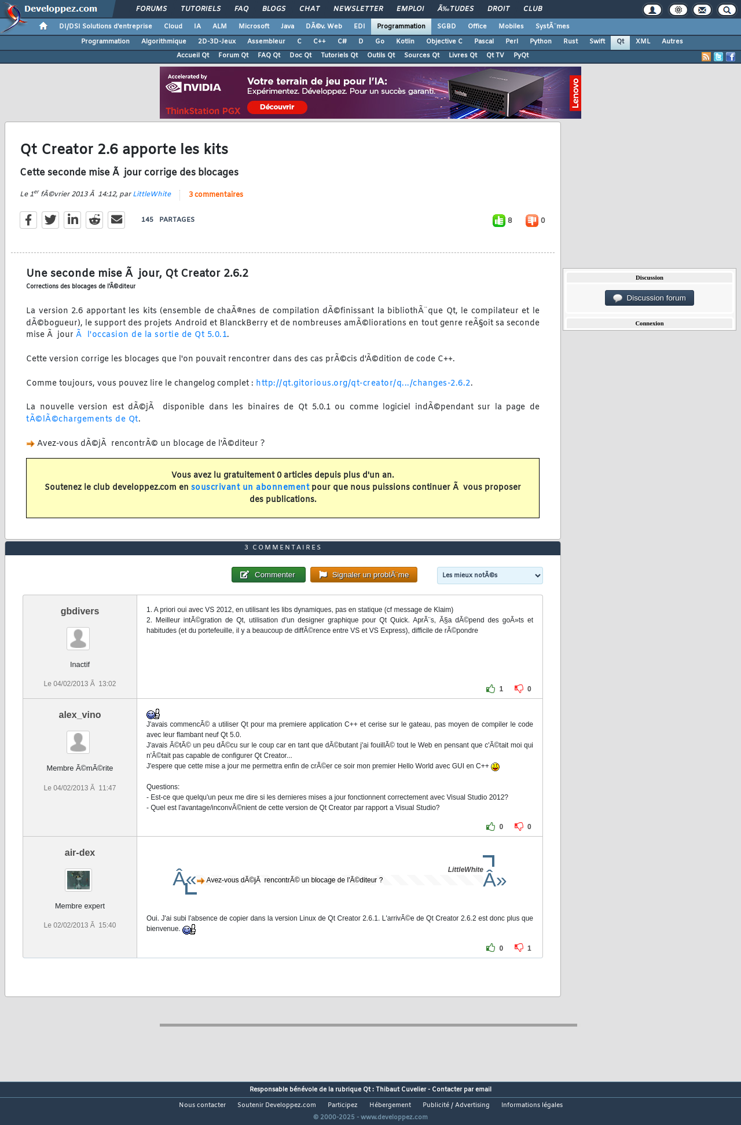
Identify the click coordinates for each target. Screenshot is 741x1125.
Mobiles (511, 27)
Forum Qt (233, 56)
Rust (570, 42)
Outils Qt (381, 56)
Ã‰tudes (455, 9)
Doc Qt (300, 56)
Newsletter (358, 9)
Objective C (444, 42)
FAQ (241, 9)
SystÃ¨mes (552, 27)
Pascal (484, 42)
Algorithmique (163, 42)
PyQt (521, 56)
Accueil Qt (193, 56)
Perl (511, 42)
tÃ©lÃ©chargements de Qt (82, 427)
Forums (151, 9)
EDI (359, 27)
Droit (498, 9)
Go (379, 42)
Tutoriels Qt (339, 56)
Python (541, 42)
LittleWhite (152, 201)
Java (287, 27)
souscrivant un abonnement (250, 494)
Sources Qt (421, 56)
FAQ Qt (269, 56)
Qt (620, 42)
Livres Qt (463, 56)
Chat (309, 9)
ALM (219, 27)
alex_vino (80, 737)
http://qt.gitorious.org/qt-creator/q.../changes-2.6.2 (363, 390)
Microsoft (254, 27)
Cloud (173, 27)
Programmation (401, 27)
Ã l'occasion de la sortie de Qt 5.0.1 (151, 342)
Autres (672, 42)
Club (532, 9)
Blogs (274, 9)
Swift (597, 42)
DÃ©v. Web (324, 27)
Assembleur (266, 42)
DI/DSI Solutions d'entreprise (105, 27)
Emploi (410, 9)
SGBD (446, 27)
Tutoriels (200, 9)
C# (342, 42)
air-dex (80, 875)
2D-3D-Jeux (217, 42)
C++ (319, 42)
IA (197, 27)
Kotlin (405, 42)
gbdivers (80, 633)
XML (643, 42)
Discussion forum (649, 298)
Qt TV (495, 56)
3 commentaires (216, 202)
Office (477, 27)
